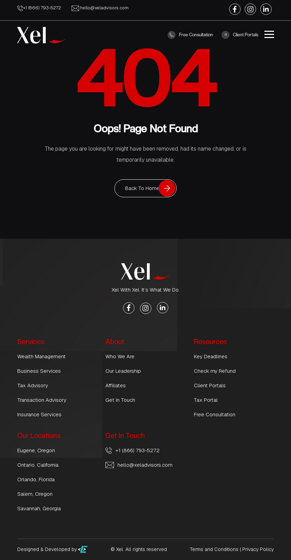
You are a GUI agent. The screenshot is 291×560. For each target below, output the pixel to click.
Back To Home (142, 188)
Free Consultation (190, 34)
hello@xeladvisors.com (100, 8)
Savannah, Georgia (39, 508)
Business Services (39, 371)
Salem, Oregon (35, 494)
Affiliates (115, 385)
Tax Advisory (32, 385)
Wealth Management (41, 356)
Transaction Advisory (41, 400)
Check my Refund (215, 371)
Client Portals (240, 34)
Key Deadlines (210, 356)
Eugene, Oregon (36, 450)
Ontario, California (37, 465)
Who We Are (119, 356)
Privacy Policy (258, 549)
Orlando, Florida (36, 479)
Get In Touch (120, 400)
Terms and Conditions (214, 549)
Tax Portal (206, 400)
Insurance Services (39, 414)
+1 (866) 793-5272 (39, 8)
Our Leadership (123, 371)
